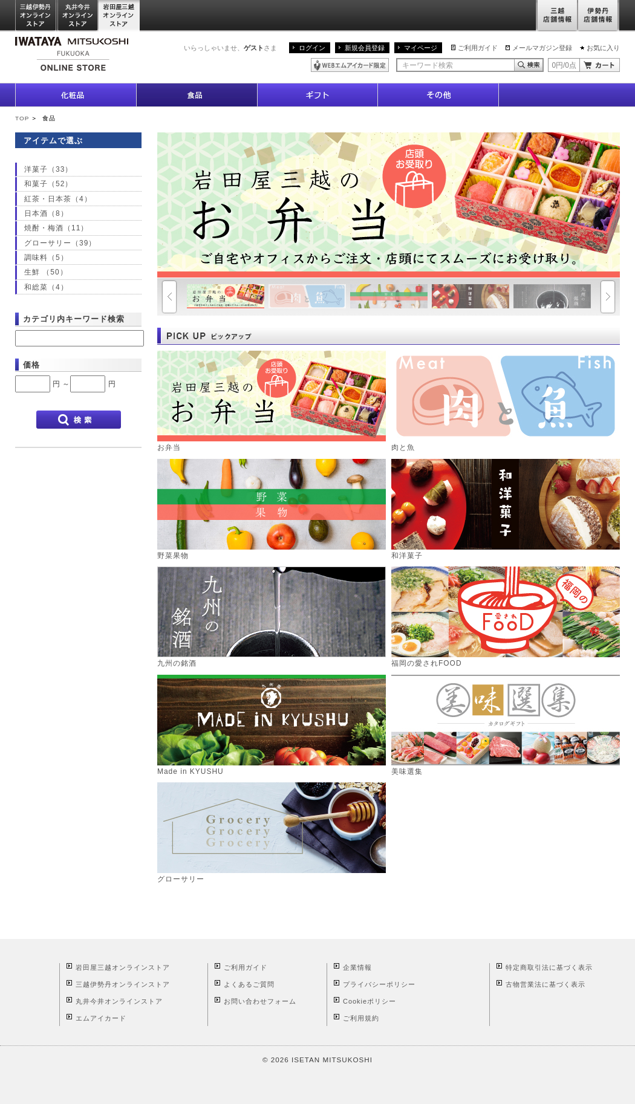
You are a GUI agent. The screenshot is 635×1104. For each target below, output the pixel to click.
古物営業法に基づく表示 (545, 984)
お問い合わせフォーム (260, 1001)
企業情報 (357, 967)
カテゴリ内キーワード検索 (74, 318)
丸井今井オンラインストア (78, 16)
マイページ (420, 47)
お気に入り (603, 47)
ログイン (312, 47)
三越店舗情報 (557, 16)
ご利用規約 (361, 1018)
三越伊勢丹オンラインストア (36, 16)
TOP (22, 118)
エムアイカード (101, 1018)
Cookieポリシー (369, 1001)
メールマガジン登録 (542, 47)
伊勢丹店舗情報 (599, 16)
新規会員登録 (365, 47)
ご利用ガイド (478, 47)
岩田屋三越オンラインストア (119, 16)
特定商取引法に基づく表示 (549, 967)
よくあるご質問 (249, 984)
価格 (31, 364)
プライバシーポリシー (379, 984)
